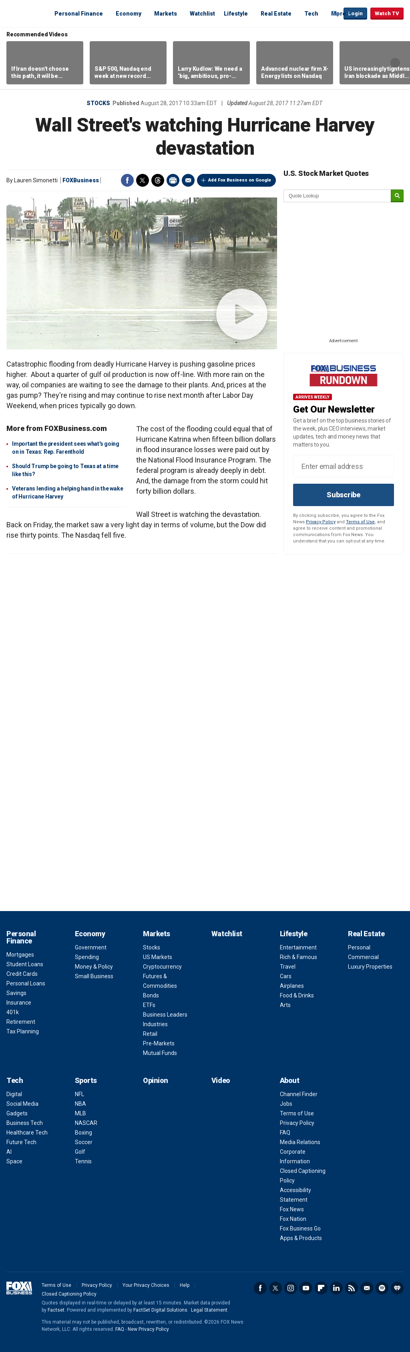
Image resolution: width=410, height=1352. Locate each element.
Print (173, 180)
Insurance (18, 1002)
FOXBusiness (80, 180)
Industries (155, 1024)
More (338, 13)
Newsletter (366, 1288)
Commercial (363, 957)
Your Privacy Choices (146, 1285)
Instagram (290, 1288)
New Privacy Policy (148, 1329)
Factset (56, 1310)
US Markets (157, 957)
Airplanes (292, 986)
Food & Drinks (297, 995)
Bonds (151, 995)
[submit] (397, 196)
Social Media (22, 1104)
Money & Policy (94, 966)
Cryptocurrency (162, 966)
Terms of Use (360, 521)
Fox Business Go (300, 1228)
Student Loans (24, 964)
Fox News (292, 1209)
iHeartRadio (397, 1288)
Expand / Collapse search (335, 14)
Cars (285, 976)
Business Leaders (165, 1014)
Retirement (20, 1022)
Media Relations (300, 1142)
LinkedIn (336, 1288)
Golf (80, 1152)
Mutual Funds (160, 1053)
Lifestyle (236, 13)
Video (220, 1080)
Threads (157, 180)
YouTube (305, 1288)
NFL (79, 1094)
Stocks (98, 103)
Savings (16, 993)
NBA (80, 1104)
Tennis (83, 1161)
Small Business (94, 976)
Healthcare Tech (27, 1132)
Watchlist (202, 13)
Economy (128, 13)
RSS (351, 1288)
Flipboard (321, 1288)
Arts (285, 1005)
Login (355, 13)
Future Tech (21, 1142)
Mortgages (20, 954)
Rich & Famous (298, 957)
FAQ (285, 1132)
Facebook (127, 180)
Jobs (286, 1104)
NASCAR (86, 1123)
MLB (80, 1113)
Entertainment (298, 947)
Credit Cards (22, 974)
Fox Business (25, 13)
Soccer (83, 1142)
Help (184, 1285)
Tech (311, 13)
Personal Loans (25, 983)
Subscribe (343, 495)
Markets (165, 13)
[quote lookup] (337, 195)
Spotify (382, 1288)
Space (14, 1161)
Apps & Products (301, 1238)
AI (9, 1152)
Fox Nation (293, 1219)
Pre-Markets (159, 1043)
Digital (14, 1094)
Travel (287, 966)
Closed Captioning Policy (69, 1294)
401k (12, 1012)
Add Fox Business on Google (239, 180)
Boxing (83, 1132)
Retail (150, 1034)
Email (188, 180)
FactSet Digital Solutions (160, 1310)
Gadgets (17, 1113)
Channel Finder (299, 1094)
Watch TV (387, 13)
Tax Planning (22, 1031)
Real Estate (276, 13)
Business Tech (24, 1123)
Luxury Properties (370, 966)
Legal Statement (209, 1310)
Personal (359, 947)
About (289, 1080)
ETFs (149, 1005)
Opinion (155, 1080)
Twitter (142, 180)
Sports (86, 1080)
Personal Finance (78, 13)
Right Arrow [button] (395, 63)
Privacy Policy (321, 521)
